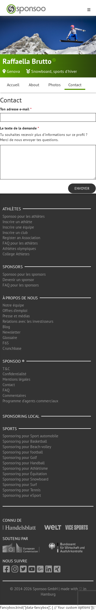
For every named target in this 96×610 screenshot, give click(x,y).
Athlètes (12, 208)
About (34, 84)
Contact (74, 84)
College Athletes (16, 253)
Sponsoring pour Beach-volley (27, 446)
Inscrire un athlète (17, 221)
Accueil (13, 84)
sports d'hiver (65, 71)
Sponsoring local (21, 416)
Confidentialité (14, 373)
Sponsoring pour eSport (22, 495)
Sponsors (13, 266)
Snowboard (41, 71)
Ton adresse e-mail (14, 109)
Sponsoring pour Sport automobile (30, 435)
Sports (10, 428)
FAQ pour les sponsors (21, 285)
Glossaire (10, 337)
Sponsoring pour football (23, 452)
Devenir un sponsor (18, 279)
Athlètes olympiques (19, 248)
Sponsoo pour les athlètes (24, 216)
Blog (6, 326)
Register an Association (21, 237)
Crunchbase (12, 348)
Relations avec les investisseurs (28, 321)
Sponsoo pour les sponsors (24, 274)
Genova (13, 71)
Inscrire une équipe (18, 227)
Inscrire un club (15, 232)
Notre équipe (13, 305)
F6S (6, 343)
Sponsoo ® (14, 361)
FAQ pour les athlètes (20, 243)
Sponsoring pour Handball (24, 462)
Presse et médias (16, 315)
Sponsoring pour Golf (20, 457)
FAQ (6, 390)
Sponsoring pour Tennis (21, 489)
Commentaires (14, 395)
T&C (6, 368)
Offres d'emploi (15, 310)
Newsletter (11, 332)
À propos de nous (20, 297)
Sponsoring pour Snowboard (25, 479)
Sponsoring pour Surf (20, 484)
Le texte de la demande (18, 128)
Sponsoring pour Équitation (25, 473)
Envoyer (81, 188)
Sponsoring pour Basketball (25, 441)
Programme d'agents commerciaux (30, 400)
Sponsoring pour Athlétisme (25, 468)
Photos (54, 84)
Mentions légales (16, 379)
